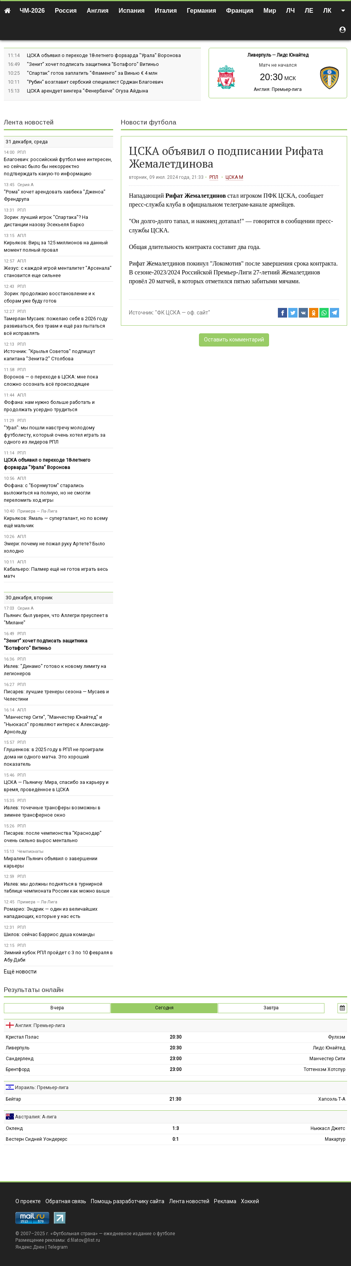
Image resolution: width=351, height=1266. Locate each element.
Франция (240, 10)
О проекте (28, 1201)
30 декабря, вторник (29, 597)
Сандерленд (19, 1058)
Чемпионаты (30, 851)
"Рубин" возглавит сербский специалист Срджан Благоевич (95, 82)
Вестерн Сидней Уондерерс (36, 1139)
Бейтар (13, 1099)
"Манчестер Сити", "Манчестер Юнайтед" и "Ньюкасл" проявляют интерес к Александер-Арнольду (57, 724)
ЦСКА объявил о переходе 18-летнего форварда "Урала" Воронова (104, 55)
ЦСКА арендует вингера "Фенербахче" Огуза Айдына (87, 91)
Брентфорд (18, 1069)
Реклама (225, 1201)
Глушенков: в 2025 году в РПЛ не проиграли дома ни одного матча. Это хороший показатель (54, 756)
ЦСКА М (234, 177)
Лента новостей (28, 122)
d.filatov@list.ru (83, 1240)
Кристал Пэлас (22, 1037)
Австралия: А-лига (36, 1117)
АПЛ (21, 235)
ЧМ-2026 (32, 10)
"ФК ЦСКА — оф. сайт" (182, 312)
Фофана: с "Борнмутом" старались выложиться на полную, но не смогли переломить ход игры (47, 493)
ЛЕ (309, 10)
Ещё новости (20, 971)
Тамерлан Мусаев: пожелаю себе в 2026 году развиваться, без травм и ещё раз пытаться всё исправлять (55, 326)
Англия (98, 10)
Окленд (14, 1128)
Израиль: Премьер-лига (42, 1087)
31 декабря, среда (27, 142)
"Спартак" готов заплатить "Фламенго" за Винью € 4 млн (92, 73)
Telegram (58, 1247)
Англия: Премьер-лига (278, 89)
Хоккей (250, 1201)
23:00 (176, 1058)
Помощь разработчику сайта (127, 1201)
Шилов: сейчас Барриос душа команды (49, 934)
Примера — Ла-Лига (37, 511)
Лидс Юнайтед (292, 55)
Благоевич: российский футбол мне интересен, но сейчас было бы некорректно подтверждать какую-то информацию (58, 166)
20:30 (176, 1037)
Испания (132, 10)
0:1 (175, 1139)
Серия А (25, 184)
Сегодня (164, 1007)
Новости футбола (148, 122)
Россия (66, 10)
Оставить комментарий (234, 339)
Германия (201, 10)
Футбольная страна (74, 1233)
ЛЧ (290, 10)
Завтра (271, 1007)
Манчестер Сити (327, 1058)
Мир (270, 10)
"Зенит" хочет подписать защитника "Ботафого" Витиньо (93, 64)
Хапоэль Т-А (331, 1099)
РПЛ (213, 177)
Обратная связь (65, 1201)
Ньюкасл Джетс (328, 1128)
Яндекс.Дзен (29, 1247)
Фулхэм (336, 1037)
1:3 (175, 1128)
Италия (166, 10)
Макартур (335, 1139)
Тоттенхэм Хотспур (324, 1069)
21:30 (175, 1099)
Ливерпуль (259, 55)
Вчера (57, 1007)
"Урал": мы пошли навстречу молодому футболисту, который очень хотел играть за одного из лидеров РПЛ (54, 435)
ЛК (327, 10)
